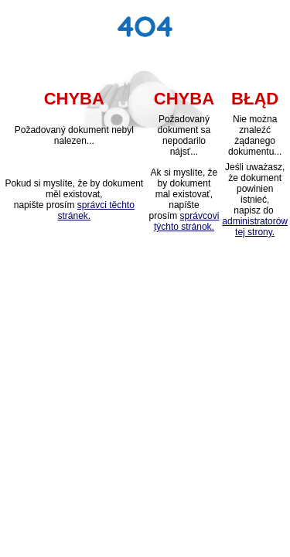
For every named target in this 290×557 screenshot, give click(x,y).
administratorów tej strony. (255, 226)
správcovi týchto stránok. (186, 221)
